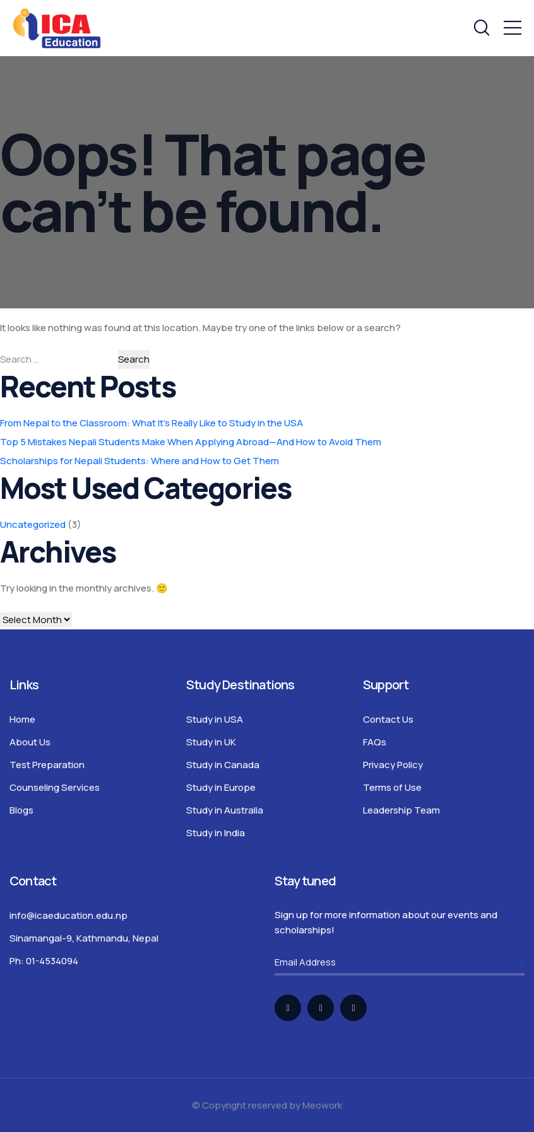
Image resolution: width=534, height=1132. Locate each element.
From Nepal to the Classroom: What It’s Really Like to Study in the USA (151, 422)
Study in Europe (221, 787)
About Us (29, 742)
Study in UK (211, 742)
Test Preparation (47, 764)
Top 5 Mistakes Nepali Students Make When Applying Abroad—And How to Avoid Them (190, 441)
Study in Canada (222, 764)
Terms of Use (392, 787)
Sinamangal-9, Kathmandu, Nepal (83, 938)
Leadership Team (401, 810)
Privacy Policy (393, 764)
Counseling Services (54, 787)
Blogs (21, 810)
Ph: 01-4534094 (43, 960)
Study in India (215, 832)
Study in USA (214, 719)
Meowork (322, 1105)
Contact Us (388, 719)
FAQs (374, 742)
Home (22, 719)
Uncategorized (33, 524)
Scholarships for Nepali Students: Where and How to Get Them (139, 460)
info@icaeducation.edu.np (68, 915)
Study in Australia (224, 810)
